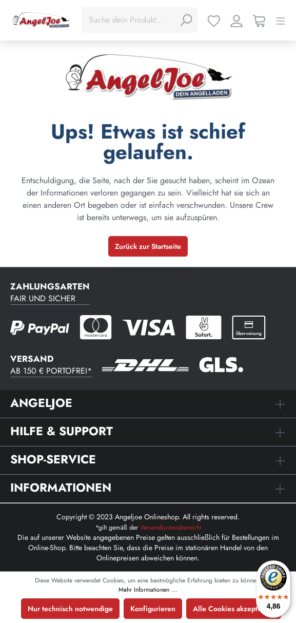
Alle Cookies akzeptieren (233, 608)
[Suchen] (186, 20)
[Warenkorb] (259, 20)
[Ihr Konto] (236, 20)
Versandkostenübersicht (170, 527)
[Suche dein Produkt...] (129, 20)
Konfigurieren (152, 608)
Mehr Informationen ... (148, 589)
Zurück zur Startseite (148, 246)
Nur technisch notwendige (70, 608)
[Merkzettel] (214, 20)
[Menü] (280, 20)
